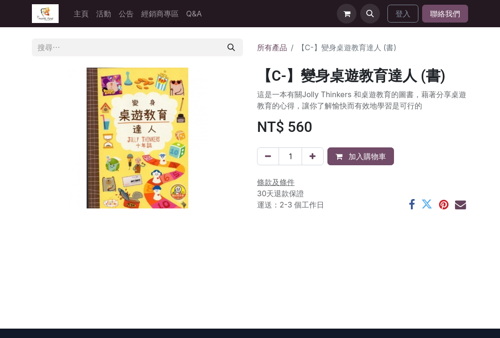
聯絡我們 (445, 13)
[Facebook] (412, 204)
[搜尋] (231, 47)
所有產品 (272, 47)
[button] (370, 13)
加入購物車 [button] (360, 156)
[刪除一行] (268, 156)
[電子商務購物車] (346, 13)
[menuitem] (81, 13)
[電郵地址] (460, 204)
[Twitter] (426, 204)
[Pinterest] (443, 204)
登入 (402, 13)
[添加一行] (313, 156)
